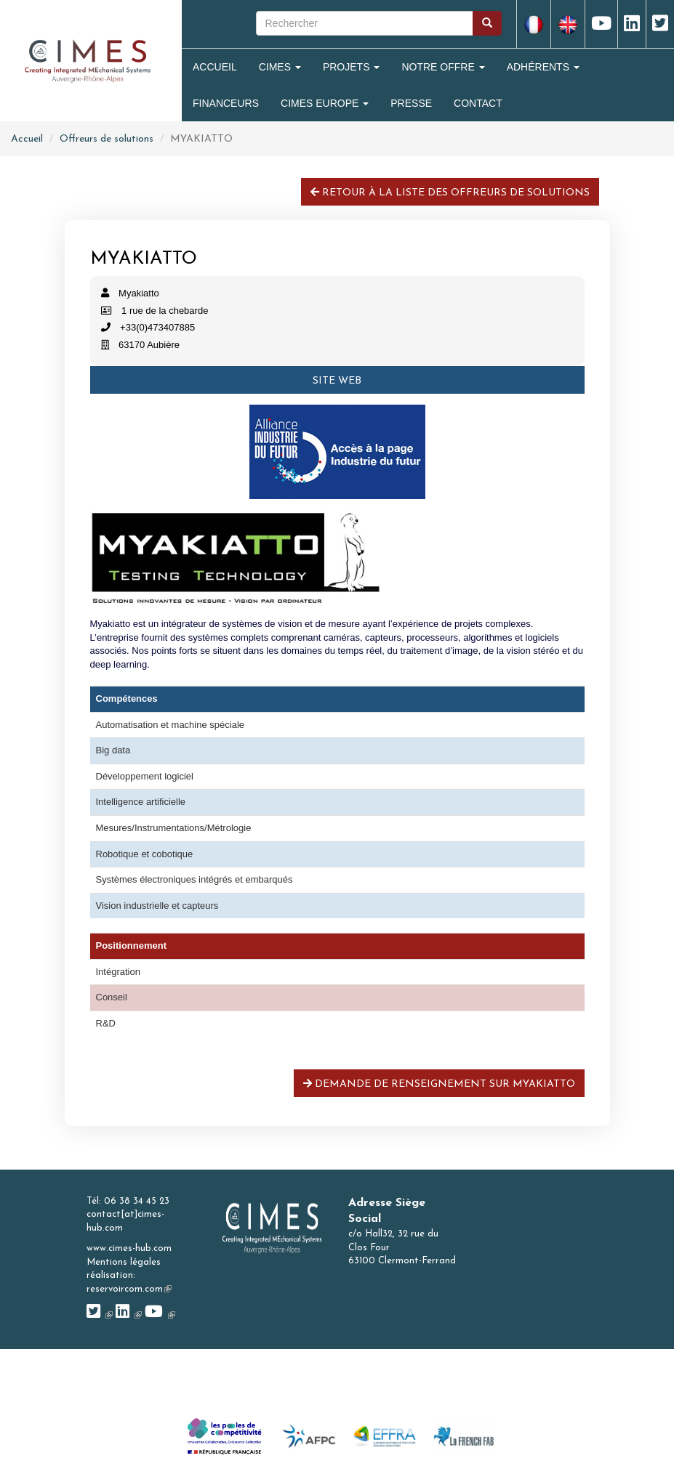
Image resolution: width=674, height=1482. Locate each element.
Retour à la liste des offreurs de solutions (450, 192)
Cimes (280, 67)
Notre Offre (442, 67)
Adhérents (543, 67)
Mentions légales (124, 1262)
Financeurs (226, 103)
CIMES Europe (325, 103)
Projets (351, 67)
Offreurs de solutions (106, 139)
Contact (478, 103)
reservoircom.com (129, 1289)
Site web (337, 381)
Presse (411, 103)
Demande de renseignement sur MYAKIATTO (439, 1084)
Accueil (215, 67)
